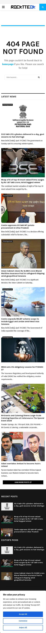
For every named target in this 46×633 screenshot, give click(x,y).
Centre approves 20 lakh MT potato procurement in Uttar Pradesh (17, 226)
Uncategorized (7, 105)
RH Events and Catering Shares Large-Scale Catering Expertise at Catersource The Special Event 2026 (22, 418)
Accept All (23, 614)
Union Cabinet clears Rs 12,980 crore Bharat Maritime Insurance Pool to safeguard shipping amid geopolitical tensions (22, 273)
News (4, 386)
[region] (23, 612)
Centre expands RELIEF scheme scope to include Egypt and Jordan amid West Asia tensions (20, 321)
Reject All (23, 628)
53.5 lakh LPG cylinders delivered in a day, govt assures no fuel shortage (22, 135)
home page (7, 64)
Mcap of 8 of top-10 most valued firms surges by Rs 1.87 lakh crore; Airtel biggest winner (22, 181)
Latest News (8, 96)
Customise (23, 621)
